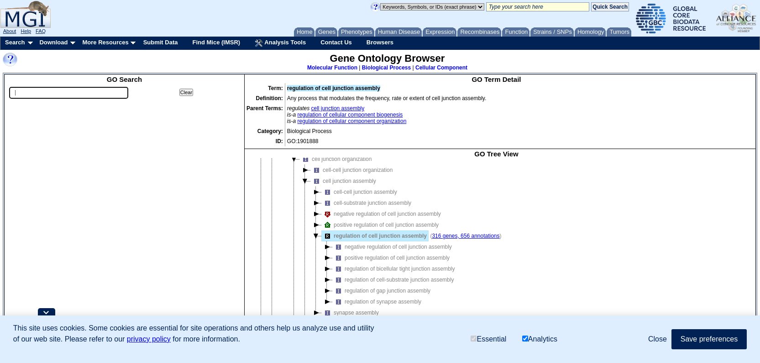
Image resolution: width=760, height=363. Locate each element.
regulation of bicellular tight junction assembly (394, 268)
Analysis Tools (280, 43)
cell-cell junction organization (352, 170)
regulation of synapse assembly (377, 301)
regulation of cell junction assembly (374, 235)
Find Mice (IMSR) (216, 42)
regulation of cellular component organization (352, 121)
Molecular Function (332, 67)
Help (26, 31)
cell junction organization (336, 159)
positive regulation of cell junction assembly (380, 224)
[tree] (496, 247)
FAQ (41, 31)
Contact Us (336, 42)
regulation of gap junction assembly (381, 290)
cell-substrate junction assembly (366, 203)
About (9, 31)
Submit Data (160, 42)
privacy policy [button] (149, 339)
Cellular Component (441, 67)
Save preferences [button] (709, 339)
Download (53, 42)
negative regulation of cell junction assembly (381, 213)
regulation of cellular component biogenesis (350, 115)
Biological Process (386, 67)
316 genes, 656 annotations (465, 236)
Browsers (380, 42)
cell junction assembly (338, 108)
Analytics (539, 339)
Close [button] (657, 339)
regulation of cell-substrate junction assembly (393, 279)
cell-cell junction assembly (359, 192)
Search (15, 42)
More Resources (105, 42)
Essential (488, 339)
